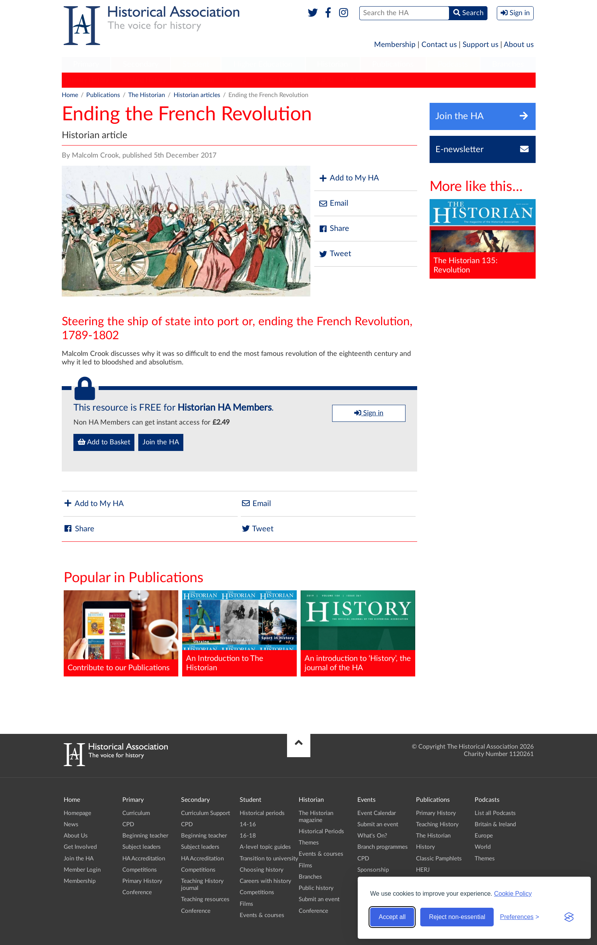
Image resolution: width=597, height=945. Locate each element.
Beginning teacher (145, 836)
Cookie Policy (513, 893)
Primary (86, 64)
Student (196, 64)
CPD (128, 824)
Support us (480, 45)
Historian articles (197, 95)
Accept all (392, 917)
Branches (508, 64)
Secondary (140, 64)
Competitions (139, 870)
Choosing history (262, 870)
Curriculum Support (205, 813)
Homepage (77, 813)
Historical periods (262, 813)
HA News (358, 80)
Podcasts (453, 64)
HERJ (326, 80)
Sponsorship (373, 870)
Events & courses (262, 915)
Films (246, 904)
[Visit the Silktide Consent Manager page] (569, 917)
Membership (395, 45)
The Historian (196, 80)
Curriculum (136, 813)
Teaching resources (205, 899)
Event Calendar (376, 813)
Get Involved (80, 847)
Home (70, 95)
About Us (76, 836)
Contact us (439, 45)
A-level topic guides (265, 847)
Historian (332, 64)
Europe (484, 836)
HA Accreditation (143, 859)
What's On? (372, 836)
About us (519, 45)
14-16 (248, 824)
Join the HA (161, 442)
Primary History (87, 80)
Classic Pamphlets (282, 80)
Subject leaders (141, 847)
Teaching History (143, 80)
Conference (137, 892)
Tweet (334, 254)
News (71, 824)
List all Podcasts (495, 813)
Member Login (82, 870)
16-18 (248, 836)
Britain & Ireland (495, 824)
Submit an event (319, 899)
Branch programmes (382, 847)
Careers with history (265, 881)
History (236, 80)
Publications (393, 64)
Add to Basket (104, 442)
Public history (316, 888)
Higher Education (262, 64)
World (483, 847)
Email (333, 203)
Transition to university (269, 859)
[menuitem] (86, 65)
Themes (309, 843)
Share (333, 229)
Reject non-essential (457, 917)
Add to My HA (348, 178)
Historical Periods (321, 831)
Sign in (368, 413)
